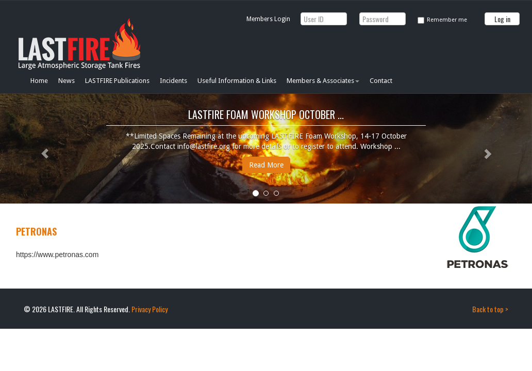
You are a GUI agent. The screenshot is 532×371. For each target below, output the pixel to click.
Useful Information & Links (236, 81)
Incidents (173, 81)
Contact (381, 81)
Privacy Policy (149, 308)
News (66, 81)
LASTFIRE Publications (117, 81)
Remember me (447, 19)
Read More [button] (266, 165)
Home (39, 81)
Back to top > (490, 308)
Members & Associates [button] (323, 81)
